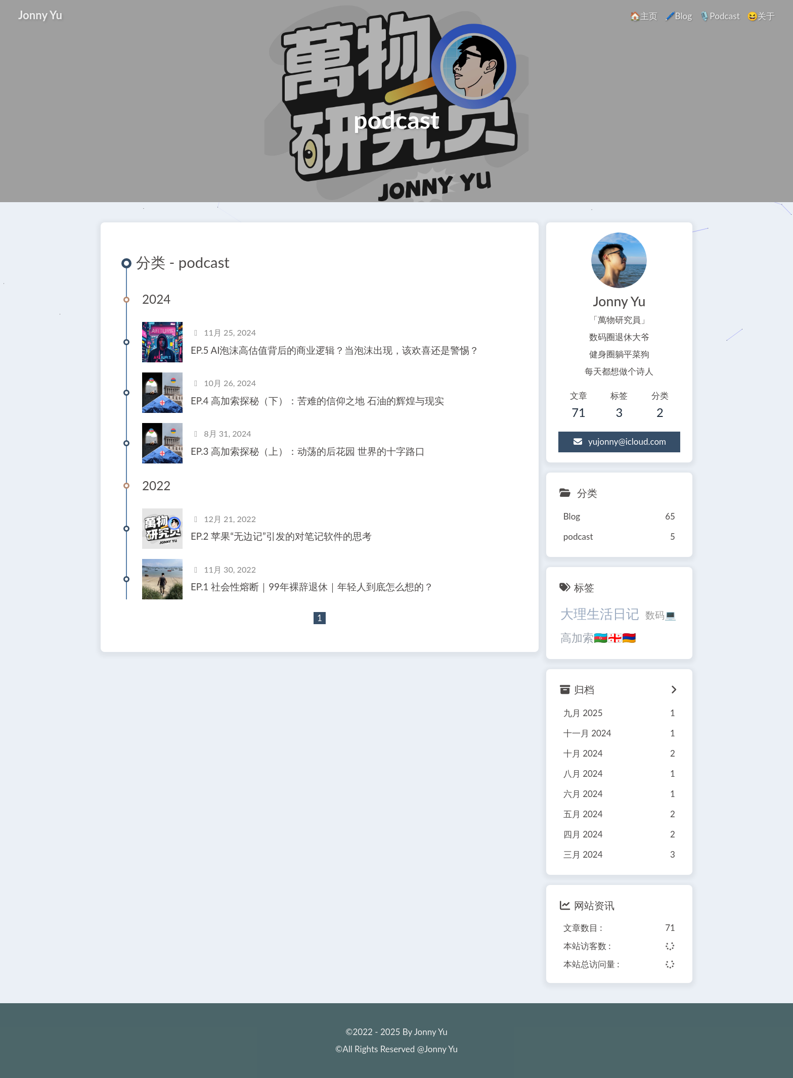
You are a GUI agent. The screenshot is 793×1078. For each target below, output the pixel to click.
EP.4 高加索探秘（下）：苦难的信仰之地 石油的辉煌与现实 (317, 400)
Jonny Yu (40, 14)
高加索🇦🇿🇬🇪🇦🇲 (598, 637)
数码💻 (660, 615)
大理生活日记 (599, 613)
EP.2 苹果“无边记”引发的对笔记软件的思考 (281, 536)
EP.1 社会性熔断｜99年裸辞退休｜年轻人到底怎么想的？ (312, 586)
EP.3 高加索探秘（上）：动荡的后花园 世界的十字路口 (308, 451)
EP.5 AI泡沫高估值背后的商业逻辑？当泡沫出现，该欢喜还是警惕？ (335, 350)
